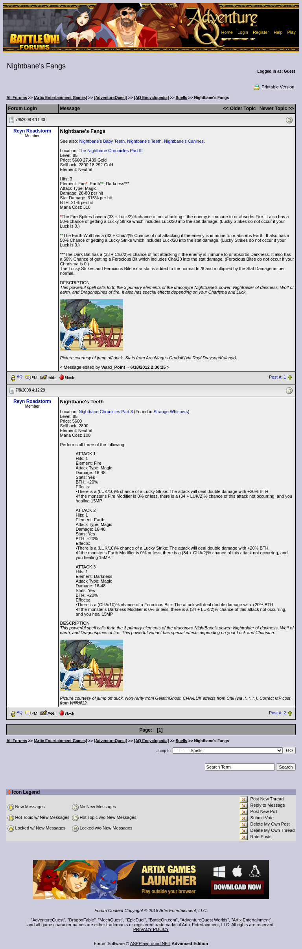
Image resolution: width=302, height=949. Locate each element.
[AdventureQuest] (110, 98)
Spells (181, 98)
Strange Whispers (170, 411)
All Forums (17, 98)
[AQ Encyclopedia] (151, 98)
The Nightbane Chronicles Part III (111, 150)
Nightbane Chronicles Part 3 (106, 411)
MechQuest (110, 920)
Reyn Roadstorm (32, 131)
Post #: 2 (277, 712)
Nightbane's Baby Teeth (102, 141)
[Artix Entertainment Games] (60, 98)
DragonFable (81, 920)
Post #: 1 (277, 377)
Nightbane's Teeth (144, 141)
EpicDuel (135, 920)
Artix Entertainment (251, 920)
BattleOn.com (163, 920)
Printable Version (273, 87)
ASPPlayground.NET (150, 943)
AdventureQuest (48, 920)
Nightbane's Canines (184, 141)
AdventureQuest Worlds (205, 920)
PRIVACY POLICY (151, 929)
